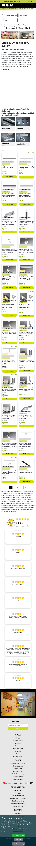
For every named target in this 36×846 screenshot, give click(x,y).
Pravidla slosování (18, 806)
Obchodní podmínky (18, 774)
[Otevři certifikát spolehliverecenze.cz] (22, 519)
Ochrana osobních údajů (18, 803)
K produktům (5, 69)
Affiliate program (18, 779)
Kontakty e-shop (18, 756)
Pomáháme (18, 751)
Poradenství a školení (18, 795)
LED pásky (30, 507)
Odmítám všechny (18, 844)
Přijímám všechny (18, 835)
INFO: (30, 1)
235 (20, 526)
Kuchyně (18, 25)
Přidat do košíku (9, 176)
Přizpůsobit (18, 839)
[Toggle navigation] (32, 5)
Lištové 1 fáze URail (9, 27)
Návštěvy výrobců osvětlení (18, 798)
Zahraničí (18, 813)
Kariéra (18, 754)
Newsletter (18, 743)
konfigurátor (12, 511)
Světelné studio (18, 740)
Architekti (18, 793)
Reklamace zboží (18, 771)
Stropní (25, 25)
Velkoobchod (18, 790)
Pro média (18, 746)
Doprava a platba (18, 766)
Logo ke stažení (18, 748)
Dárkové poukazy (18, 776)
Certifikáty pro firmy (18, 801)
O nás (18, 738)
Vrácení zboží (18, 768)
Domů (3, 25)
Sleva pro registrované (18, 763)
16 (25, 487)
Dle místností (10, 25)
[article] (18, 536)
